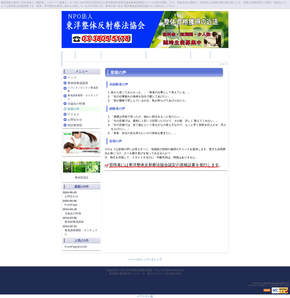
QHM (287, 285)
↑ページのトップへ (139, 259)
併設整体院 (200, 54)
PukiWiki (261, 285)
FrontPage (71, 204)
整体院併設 (81, 177)
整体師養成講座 (88, 54)
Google (217, 54)
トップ (68, 54)
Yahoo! (69, 62)
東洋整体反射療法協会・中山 (143, 270)
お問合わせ (74, 119)
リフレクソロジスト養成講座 (123, 54)
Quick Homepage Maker (275, 283)
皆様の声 (73, 109)
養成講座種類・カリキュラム (168, 54)
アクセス (73, 114)
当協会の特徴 (76, 103)
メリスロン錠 (145, 296)
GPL (281, 285)
